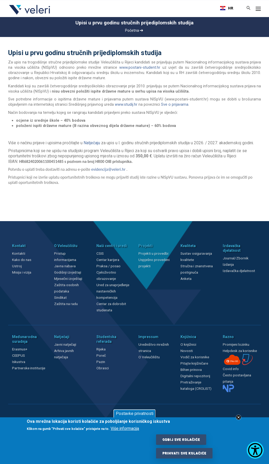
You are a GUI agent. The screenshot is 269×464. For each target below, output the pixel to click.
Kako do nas (21, 260)
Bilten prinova (191, 369)
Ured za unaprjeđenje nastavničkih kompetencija (112, 291)
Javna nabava (65, 266)
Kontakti (18, 253)
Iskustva (18, 362)
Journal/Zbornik (236, 258)
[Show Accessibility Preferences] (255, 450)
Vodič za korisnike (194, 357)
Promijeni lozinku (236, 344)
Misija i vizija (21, 272)
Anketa (186, 278)
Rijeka (101, 349)
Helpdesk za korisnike (240, 351)
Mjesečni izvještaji (68, 278)
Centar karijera (107, 260)
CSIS (100, 253)
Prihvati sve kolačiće (184, 453)
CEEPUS (18, 355)
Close (238, 417)
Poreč (101, 355)
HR (226, 8)
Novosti (186, 351)
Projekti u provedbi (153, 253)
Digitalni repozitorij (195, 376)
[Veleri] (29, 14)
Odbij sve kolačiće (181, 439)
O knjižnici (188, 344)
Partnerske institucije (28, 368)
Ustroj (17, 266)
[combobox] (226, 8)
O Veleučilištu (149, 357)
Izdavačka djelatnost (239, 271)
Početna (134, 30)
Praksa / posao (108, 266)
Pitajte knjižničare (194, 363)
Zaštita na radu (66, 304)
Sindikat (60, 297)
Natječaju (92, 143)
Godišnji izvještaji (67, 272)
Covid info (231, 369)
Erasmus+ (19, 349)
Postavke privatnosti (134, 413)
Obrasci (102, 368)
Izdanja (228, 264)
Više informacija (125, 428)
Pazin (100, 362)
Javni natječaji (65, 344)
